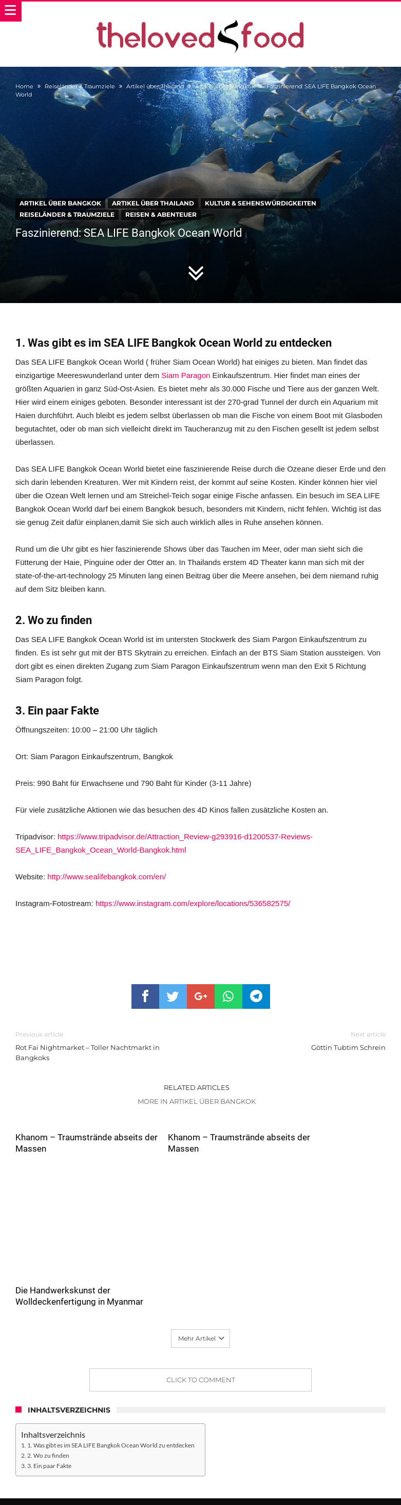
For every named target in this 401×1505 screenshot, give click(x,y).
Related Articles (197, 1087)
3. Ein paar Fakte (49, 1403)
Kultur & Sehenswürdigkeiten (260, 203)
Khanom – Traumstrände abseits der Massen (63, 1143)
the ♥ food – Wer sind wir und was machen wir (107, 1462)
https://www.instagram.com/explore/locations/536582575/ (193, 903)
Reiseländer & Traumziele (80, 86)
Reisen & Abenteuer (161, 214)
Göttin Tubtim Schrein (301, 1040)
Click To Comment (200, 1318)
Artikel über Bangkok (225, 86)
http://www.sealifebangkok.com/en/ (106, 876)
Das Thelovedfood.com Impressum (310, 1462)
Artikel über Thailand (155, 86)
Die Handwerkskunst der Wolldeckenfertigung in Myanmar (316, 1228)
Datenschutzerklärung (217, 1462)
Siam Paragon (185, 375)
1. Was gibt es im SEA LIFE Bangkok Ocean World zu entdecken (111, 1383)
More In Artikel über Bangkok (197, 1101)
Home (24, 86)
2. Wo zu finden (48, 1393)
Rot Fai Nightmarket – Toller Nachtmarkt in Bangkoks (100, 1045)
